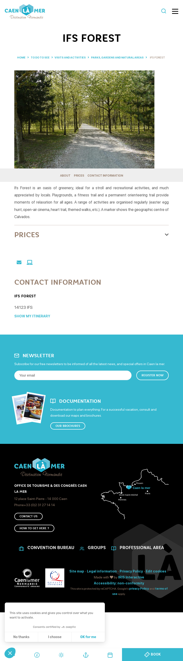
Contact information (105, 179)
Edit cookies (156, 593)
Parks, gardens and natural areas (128, 57)
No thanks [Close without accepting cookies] (21, 637)
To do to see (44, 57)
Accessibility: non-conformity (119, 605)
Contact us (28, 536)
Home (22, 57)
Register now (152, 392)
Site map (76, 593)
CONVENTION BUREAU (50, 570)
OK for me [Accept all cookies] (88, 637)
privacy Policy (139, 611)
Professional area (142, 570)
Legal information (102, 593)
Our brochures (68, 443)
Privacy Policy (131, 593)
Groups (97, 570)
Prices (79, 179)
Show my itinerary (32, 333)
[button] (10, 653)
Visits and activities (78, 57)
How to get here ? (34, 549)
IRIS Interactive (131, 599)
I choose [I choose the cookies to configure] (54, 637)
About (65, 179)
